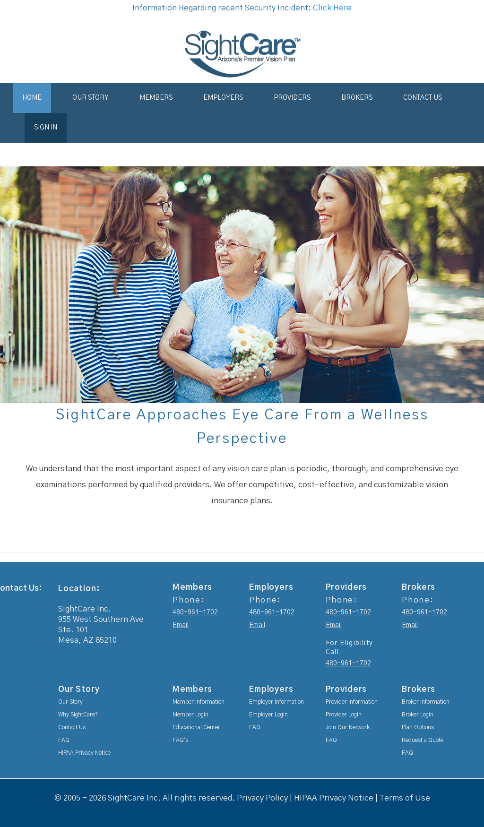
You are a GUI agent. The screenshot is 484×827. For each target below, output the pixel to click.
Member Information (199, 702)
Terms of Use (405, 798)
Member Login (190, 714)
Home (32, 98)
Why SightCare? (78, 714)
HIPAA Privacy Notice (84, 753)
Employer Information (276, 702)
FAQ (63, 740)
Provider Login (344, 714)
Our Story (90, 98)
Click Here (332, 8)
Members (156, 98)
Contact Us (422, 98)
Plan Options (418, 727)
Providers (292, 98)
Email (181, 625)
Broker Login (417, 714)
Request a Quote (422, 740)
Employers (223, 98)
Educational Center (196, 727)
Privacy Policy (262, 798)
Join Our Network (348, 727)
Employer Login (268, 714)
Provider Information (352, 702)
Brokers (356, 98)
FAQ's (180, 740)
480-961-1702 (195, 612)
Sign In (45, 127)
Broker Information (425, 702)
